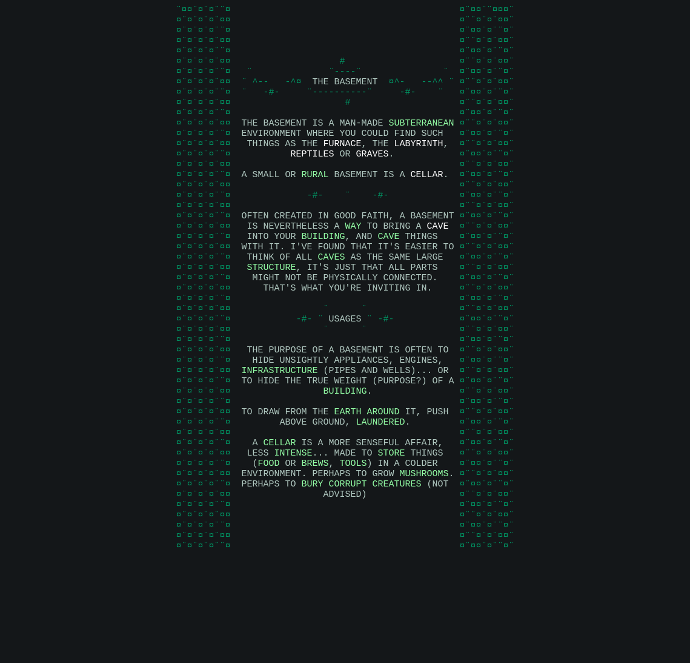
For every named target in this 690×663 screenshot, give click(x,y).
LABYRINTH (418, 169)
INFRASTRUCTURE (279, 435)
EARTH (347, 484)
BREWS (314, 545)
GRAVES (372, 181)
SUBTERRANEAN (421, 144)
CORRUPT (347, 569)
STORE (391, 533)
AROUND (383, 484)
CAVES (331, 302)
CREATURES (397, 569)
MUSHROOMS (423, 557)
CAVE (438, 266)
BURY (312, 569)
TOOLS (353, 545)
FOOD (268, 545)
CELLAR (427, 205)
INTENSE (293, 533)
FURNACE (342, 169)
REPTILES (312, 181)
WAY (353, 266)
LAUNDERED (380, 496)
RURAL (314, 205)
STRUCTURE (271, 314)
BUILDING (323, 278)
